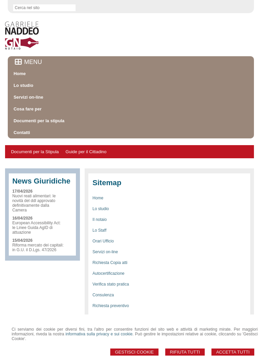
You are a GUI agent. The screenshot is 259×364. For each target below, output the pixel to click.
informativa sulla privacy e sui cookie (99, 334)
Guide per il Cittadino (85, 151)
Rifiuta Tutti (185, 352)
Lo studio (100, 208)
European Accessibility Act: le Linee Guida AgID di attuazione (36, 228)
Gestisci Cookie (134, 352)
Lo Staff (99, 230)
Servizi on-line (105, 252)
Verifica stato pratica (110, 284)
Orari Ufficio (103, 241)
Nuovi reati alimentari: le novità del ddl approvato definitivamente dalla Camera (34, 203)
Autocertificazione (108, 273)
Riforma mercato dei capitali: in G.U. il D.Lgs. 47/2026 (37, 247)
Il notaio (99, 219)
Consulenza (103, 295)
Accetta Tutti (233, 352)
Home (97, 198)
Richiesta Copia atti (109, 262)
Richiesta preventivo (110, 305)
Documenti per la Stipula (35, 151)
